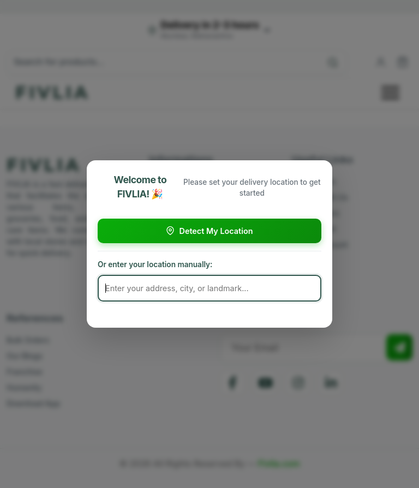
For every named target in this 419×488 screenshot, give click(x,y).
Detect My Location (209, 231)
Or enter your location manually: (155, 264)
